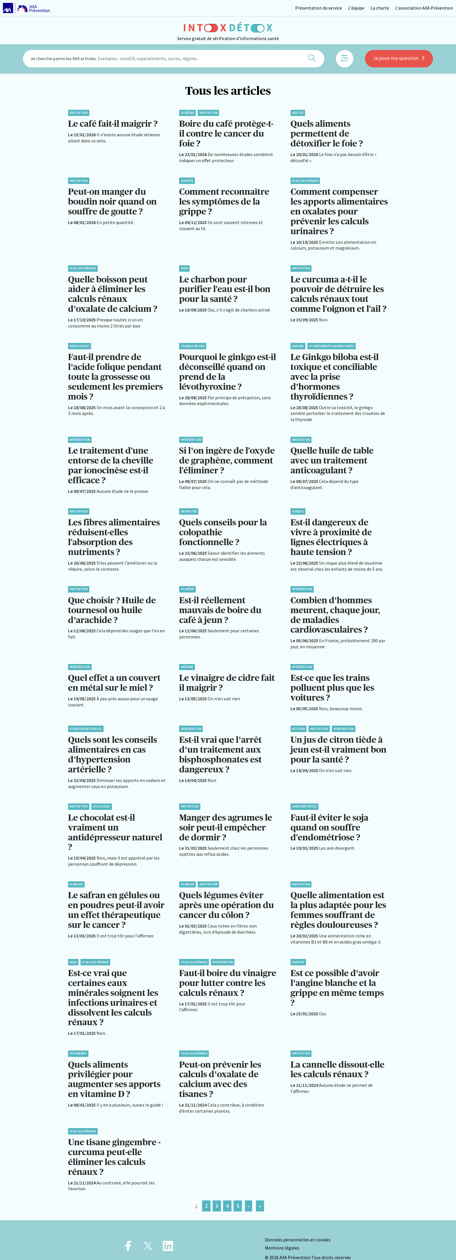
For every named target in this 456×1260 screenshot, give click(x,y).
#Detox (298, 113)
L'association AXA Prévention (424, 8)
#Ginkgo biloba (193, 343)
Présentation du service (318, 8)
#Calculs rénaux (305, 180)
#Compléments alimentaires (331, 343)
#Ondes (298, 506)
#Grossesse (79, 343)
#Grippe (187, 180)
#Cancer (76, 874)
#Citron (298, 720)
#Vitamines (78, 1041)
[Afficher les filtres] (344, 59)
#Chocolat (101, 797)
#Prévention (80, 435)
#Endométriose (304, 797)
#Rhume (298, 343)
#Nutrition (79, 113)
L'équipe (356, 8)
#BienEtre (189, 506)
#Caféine (187, 113)
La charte (379, 8)
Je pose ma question (399, 59)
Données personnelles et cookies (298, 1225)
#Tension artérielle (86, 720)
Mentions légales (282, 1233)
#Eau (184, 266)
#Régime (187, 659)
